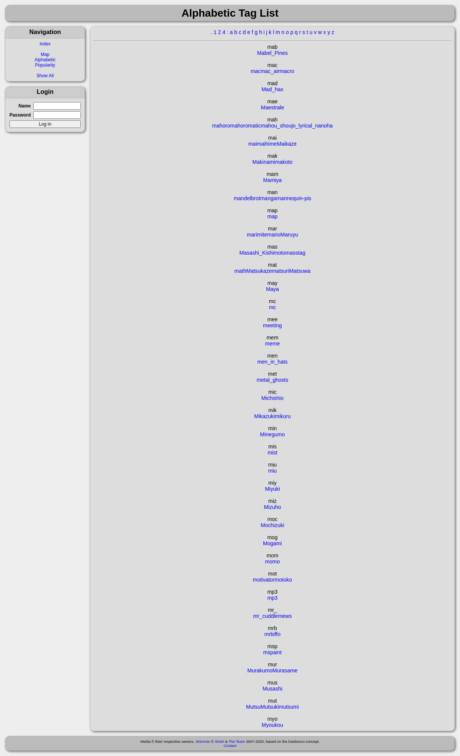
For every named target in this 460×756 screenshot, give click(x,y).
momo (272, 561)
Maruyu (289, 235)
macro (287, 71)
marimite (257, 235)
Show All (45, 75)
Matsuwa (299, 271)
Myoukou (272, 725)
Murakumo (259, 670)
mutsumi (289, 707)
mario (273, 235)
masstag (295, 253)
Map (45, 54)
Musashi (272, 689)
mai (252, 144)
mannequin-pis (294, 198)
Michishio (272, 398)
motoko (283, 580)
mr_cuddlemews (272, 616)
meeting (272, 325)
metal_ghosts (272, 380)
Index (44, 44)
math (240, 271)
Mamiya (272, 180)
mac (255, 71)
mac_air (270, 71)
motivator (264, 580)
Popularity (45, 65)
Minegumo (272, 434)
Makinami (263, 162)
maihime (267, 144)
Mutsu (253, 707)
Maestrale (272, 107)
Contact (230, 746)
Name (25, 106)
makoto (284, 162)
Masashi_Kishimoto (262, 253)
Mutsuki (269, 707)
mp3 (272, 598)
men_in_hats (272, 362)
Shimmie (203, 741)
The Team (236, 741)
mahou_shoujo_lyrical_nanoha (297, 126)
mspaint (272, 652)
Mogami (272, 543)
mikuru (283, 416)
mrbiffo (272, 634)
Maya (272, 289)
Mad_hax (272, 89)
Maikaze (287, 144)
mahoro (221, 126)
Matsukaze (259, 271)
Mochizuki (272, 525)
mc (272, 307)
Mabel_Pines (272, 53)
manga (268, 198)
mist (272, 453)
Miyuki (272, 489)
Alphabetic (45, 59)
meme (272, 344)
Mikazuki (264, 416)
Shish (219, 741)
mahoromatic (245, 126)
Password (20, 115)
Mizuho (272, 507)
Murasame (284, 670)
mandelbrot (247, 198)
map (272, 216)
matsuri (280, 271)
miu (272, 471)
